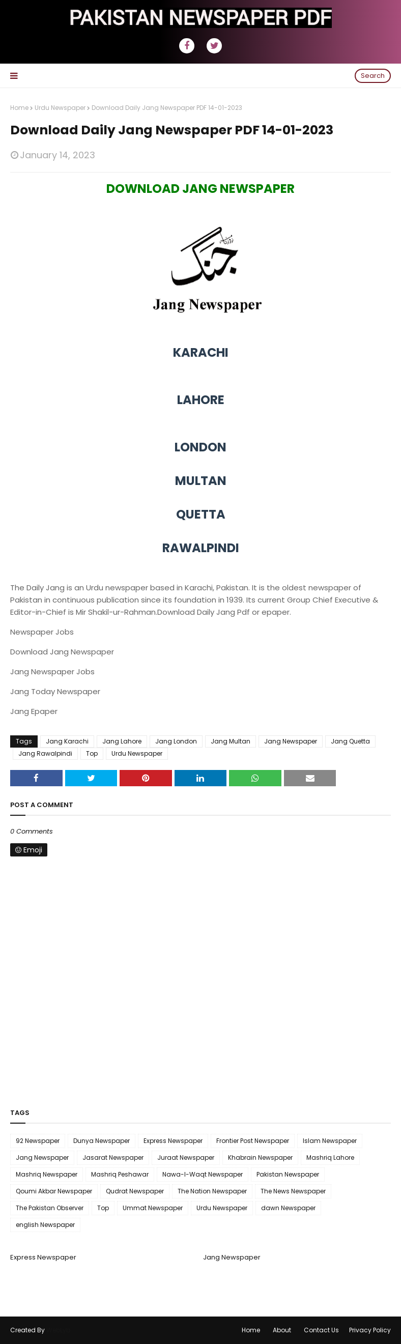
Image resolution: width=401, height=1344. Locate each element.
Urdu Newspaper (60, 107)
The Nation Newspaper (212, 1191)
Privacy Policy (370, 1330)
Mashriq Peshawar (120, 1174)
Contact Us (321, 1330)
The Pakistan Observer (49, 1208)
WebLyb (58, 1330)
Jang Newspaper (290, 741)
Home (19, 107)
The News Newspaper (293, 1191)
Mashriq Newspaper (46, 1174)
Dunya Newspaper (101, 1140)
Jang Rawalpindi (45, 753)
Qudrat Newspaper (135, 1191)
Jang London (176, 741)
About (282, 1330)
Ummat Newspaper (153, 1208)
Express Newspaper (173, 1140)
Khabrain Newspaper (260, 1157)
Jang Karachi (67, 741)
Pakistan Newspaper (287, 1174)
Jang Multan (230, 741)
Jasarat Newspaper (113, 1157)
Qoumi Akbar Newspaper (54, 1191)
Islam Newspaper (330, 1140)
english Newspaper (45, 1224)
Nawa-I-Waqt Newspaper (202, 1174)
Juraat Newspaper (185, 1157)
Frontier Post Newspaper (252, 1140)
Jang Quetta (350, 741)
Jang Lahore (121, 741)
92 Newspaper (38, 1140)
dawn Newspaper (288, 1208)
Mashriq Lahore (330, 1157)
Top (92, 753)
